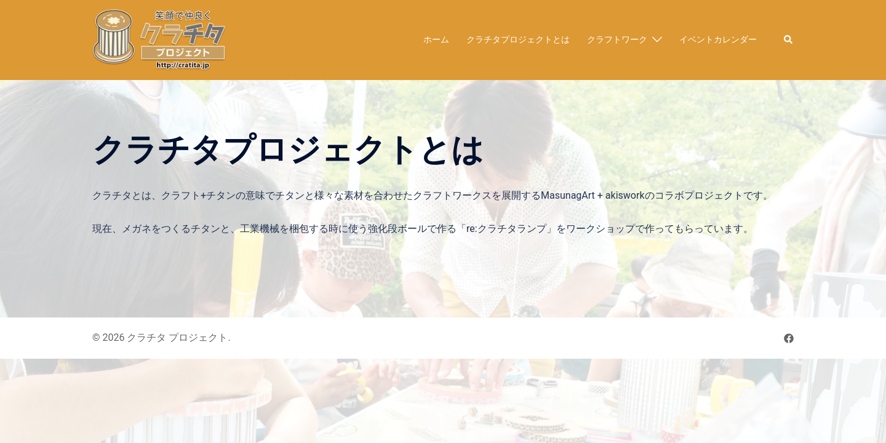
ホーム (436, 39)
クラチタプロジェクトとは (518, 39)
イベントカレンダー (718, 39)
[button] (789, 40)
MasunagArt (568, 195)
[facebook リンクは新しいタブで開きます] (789, 337)
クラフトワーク (617, 39)
